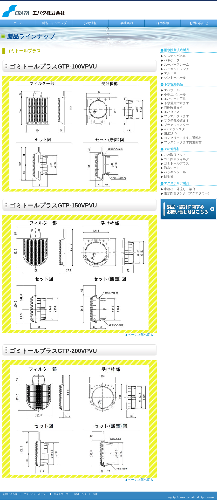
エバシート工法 (175, 99)
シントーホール (175, 77)
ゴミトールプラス (176, 163)
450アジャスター (176, 129)
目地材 (168, 176)
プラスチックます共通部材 (183, 142)
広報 (95, 494)
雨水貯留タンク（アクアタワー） (187, 193)
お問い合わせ (199, 23)
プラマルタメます (176, 116)
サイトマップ (61, 494)
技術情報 (90, 23)
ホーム (18, 23)
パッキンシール (175, 172)
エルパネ (170, 73)
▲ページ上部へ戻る (139, 334)
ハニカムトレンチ (176, 69)
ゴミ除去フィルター (178, 159)
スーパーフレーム (176, 64)
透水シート (172, 168)
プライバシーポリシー (36, 494)
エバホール (172, 90)
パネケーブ (172, 60)
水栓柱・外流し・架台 (179, 189)
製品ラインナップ (54, 23)
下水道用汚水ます (176, 103)
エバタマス (172, 112)
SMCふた (170, 133)
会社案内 (126, 23)
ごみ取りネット (175, 155)
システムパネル (175, 56)
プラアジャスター (176, 125)
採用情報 (162, 23)
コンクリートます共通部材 (183, 138)
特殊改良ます (173, 107)
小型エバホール (175, 94)
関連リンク (81, 494)
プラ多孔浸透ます (176, 120)
